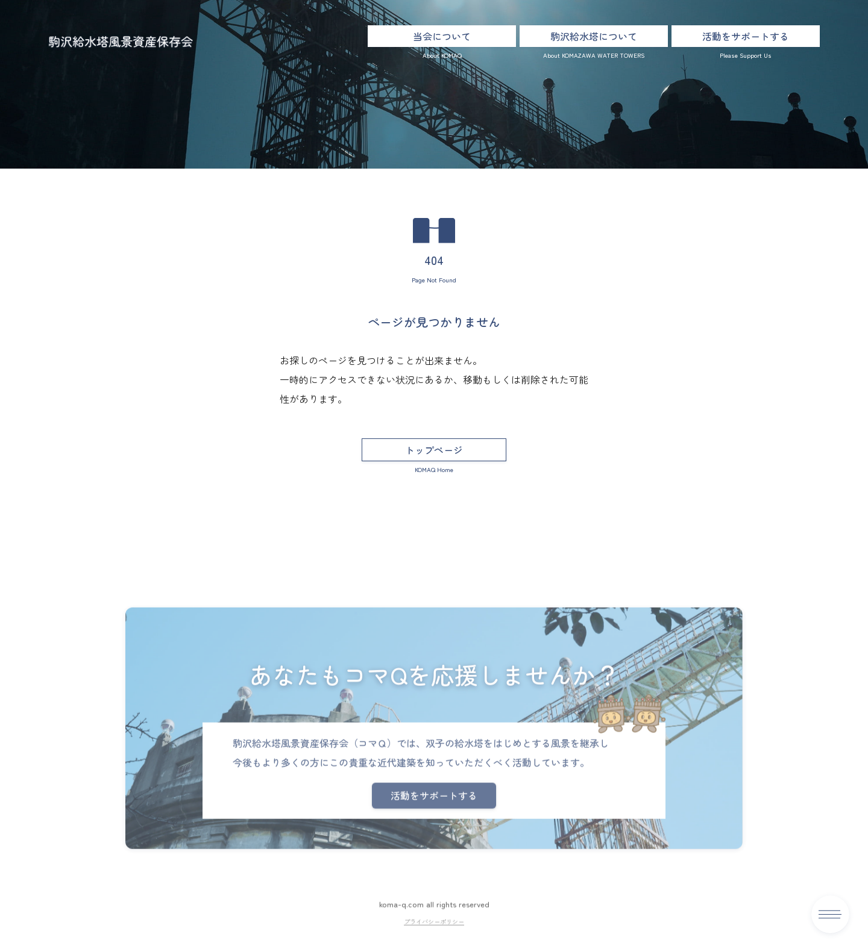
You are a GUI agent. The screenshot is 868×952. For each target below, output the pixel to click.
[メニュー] (830, 914)
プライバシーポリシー (434, 945)
